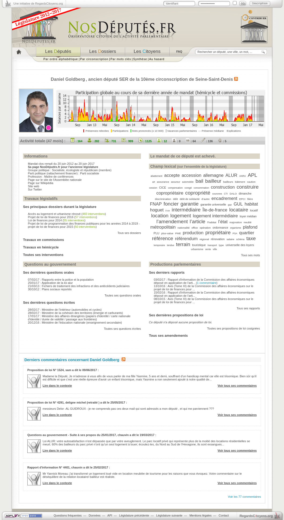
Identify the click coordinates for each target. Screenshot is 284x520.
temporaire (159, 245)
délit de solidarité (190, 198)
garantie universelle (213, 204)
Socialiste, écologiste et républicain (75, 170)
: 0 (176, 141)
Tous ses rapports (248, 308)
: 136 (207, 141)
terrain (183, 244)
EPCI (242, 198)
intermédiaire (186, 210)
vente (208, 249)
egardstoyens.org (256, 516)
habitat (251, 204)
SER (123, 79)
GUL (238, 204)
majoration (235, 222)
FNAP (156, 204)
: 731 (110, 141)
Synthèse (140, 59)
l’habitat (211, 222)
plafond (250, 227)
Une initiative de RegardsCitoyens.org (38, 3)
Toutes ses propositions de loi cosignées (233, 328)
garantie (190, 204)
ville (215, 249)
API (109, 515)
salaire (230, 239)
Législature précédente (134, 515)
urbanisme (197, 249)
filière (250, 199)
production (193, 232)
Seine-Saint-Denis (214, 79)
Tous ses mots (250, 255)
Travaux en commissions (43, 240)
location (159, 215)
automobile (188, 182)
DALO (233, 193)
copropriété (197, 193)
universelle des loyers (240, 245)
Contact (224, 515)
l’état (222, 221)
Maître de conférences (58, 176)
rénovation (218, 239)
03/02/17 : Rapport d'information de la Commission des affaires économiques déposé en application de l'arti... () (204, 281)
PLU (156, 233)
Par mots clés (120, 59)
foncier (171, 204)
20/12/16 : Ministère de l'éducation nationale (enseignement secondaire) (75, 322)
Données (94, 515)
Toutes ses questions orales (122, 295)
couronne (217, 193)
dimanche (245, 193)
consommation (201, 187)
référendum (186, 238)
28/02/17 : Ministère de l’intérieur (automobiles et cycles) (65, 309)
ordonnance (220, 227)
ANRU (242, 176)
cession (153, 187)
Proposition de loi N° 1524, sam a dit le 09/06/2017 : (63, 370)
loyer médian (248, 216)
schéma (240, 239)
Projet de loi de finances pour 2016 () (62, 217)
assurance (163, 181)
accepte (172, 175)
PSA (235, 233)
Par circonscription (94, 59)
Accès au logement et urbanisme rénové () (67, 213)
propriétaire (218, 232)
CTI (226, 193)
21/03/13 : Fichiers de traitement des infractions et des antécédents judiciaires (79, 286)
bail (199, 181)
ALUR (231, 175)
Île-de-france (215, 209)
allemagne (213, 175)
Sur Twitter (35, 189)
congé (188, 187)
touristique (199, 245)
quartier (246, 232)
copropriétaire (169, 193)
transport (212, 245)
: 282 (93, 141)
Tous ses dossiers (129, 233)
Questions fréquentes (68, 515)
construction (223, 187)
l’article (197, 221)
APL (252, 175)
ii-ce (168, 210)
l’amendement (172, 221)
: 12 (162, 141)
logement (180, 215)
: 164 (76, 141)
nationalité (184, 227)
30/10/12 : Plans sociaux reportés (50, 289)
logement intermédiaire (215, 215)
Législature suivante (169, 515)
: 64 (191, 141)
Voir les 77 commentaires (244, 496)
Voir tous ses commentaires (237, 385)
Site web (33, 186)
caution (251, 181)
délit (175, 198)
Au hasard (157, 59)
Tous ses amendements (168, 336)
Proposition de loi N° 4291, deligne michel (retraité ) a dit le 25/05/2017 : (77, 402)
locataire (238, 210)
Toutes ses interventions (43, 255)
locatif (254, 210)
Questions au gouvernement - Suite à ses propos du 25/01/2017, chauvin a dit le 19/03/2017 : (91, 435)
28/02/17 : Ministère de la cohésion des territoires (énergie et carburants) (75, 312)
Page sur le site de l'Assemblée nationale (55, 179)
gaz (230, 204)
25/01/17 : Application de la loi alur (50, 282)
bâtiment (240, 181)
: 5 (222, 141)
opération (205, 227)
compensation (175, 187)
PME (178, 233)
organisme (235, 227)
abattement (156, 176)
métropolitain (162, 227)
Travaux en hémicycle (41, 247)
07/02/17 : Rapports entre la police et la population (61, 279)
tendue (170, 245)
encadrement (224, 198)
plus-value (167, 233)
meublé (248, 222)
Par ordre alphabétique (60, 59)
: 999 (127, 141)
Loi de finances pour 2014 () (56, 220)
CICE (162, 187)
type (221, 245)
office (195, 227)
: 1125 (145, 141)
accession (191, 175)
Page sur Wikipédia (40, 183)
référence (162, 238)
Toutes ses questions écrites (122, 328)
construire (248, 187)
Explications (234, 130)
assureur (175, 182)
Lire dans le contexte (57, 385)
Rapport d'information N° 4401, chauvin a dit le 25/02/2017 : (68, 467)
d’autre (205, 198)
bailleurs (228, 181)
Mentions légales (200, 515)
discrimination (163, 198)
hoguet (156, 209)
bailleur (213, 181)
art (153, 182)
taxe (251, 238)
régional (204, 239)
